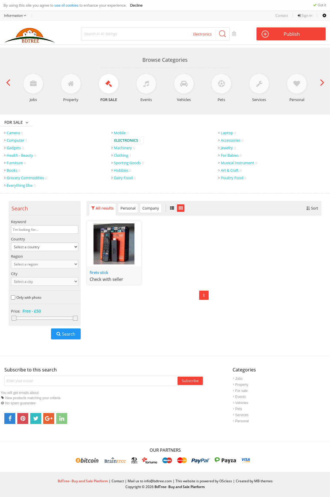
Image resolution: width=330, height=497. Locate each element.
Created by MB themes (254, 481)
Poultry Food (233, 177)
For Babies (231, 155)
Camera (15, 132)
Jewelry (228, 147)
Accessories (232, 140)
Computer (17, 140)
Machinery (124, 147)
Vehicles (241, 403)
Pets (238, 409)
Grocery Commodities (27, 177)
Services (241, 415)
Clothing (122, 155)
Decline (136, 5)
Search (68, 334)
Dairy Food (124, 177)
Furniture (16, 162)
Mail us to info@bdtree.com (150, 481)
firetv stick (99, 272)
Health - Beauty (21, 155)
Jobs (238, 379)
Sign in (305, 15)
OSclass (225, 481)
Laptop (228, 132)
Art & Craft (231, 170)
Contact (282, 15)
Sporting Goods (129, 162)
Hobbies (122, 170)
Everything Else (21, 185)
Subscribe (190, 380)
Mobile (121, 132)
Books (13, 170)
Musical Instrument (239, 162)
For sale (13, 122)
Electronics (127, 140)
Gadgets (15, 147)
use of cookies (66, 5)
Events (240, 397)
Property (241, 385)
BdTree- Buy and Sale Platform (83, 481)
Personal (242, 421)
